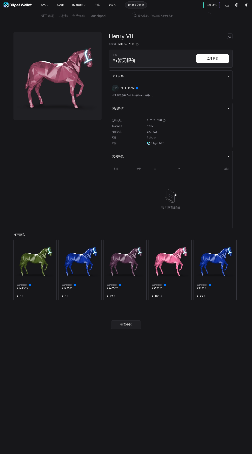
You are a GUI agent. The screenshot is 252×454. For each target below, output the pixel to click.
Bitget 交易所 (136, 4)
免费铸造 (78, 16)
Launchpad (97, 16)
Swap (60, 4)
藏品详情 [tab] (171, 108)
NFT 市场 (47, 16)
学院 (97, 4)
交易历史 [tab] (171, 156)
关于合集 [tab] (171, 76)
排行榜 (63, 16)
